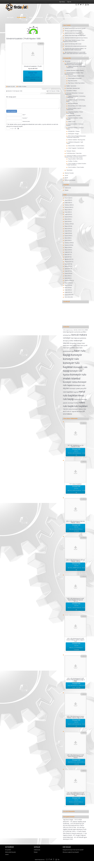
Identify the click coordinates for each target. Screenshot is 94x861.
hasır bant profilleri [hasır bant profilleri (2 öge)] (69, 348)
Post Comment (11, 111)
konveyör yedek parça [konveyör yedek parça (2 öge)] (77, 388)
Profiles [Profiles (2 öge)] (76, 403)
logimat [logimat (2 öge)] (76, 392)
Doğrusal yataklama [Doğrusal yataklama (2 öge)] (80, 338)
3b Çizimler (50, 17)
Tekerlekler (69, 170)
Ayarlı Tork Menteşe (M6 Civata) (73, 44)
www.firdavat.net (39, 859)
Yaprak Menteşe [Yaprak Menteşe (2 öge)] (77, 411)
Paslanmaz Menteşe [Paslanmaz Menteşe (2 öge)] (80, 399)
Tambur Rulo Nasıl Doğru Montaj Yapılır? (75, 35)
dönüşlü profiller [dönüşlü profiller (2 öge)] (68, 341)
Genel (66, 175)
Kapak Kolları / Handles (74, 115)
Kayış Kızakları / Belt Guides (75, 159)
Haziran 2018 (68, 245)
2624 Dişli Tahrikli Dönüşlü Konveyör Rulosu (76, 38)
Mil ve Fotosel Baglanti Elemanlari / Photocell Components (76, 136)
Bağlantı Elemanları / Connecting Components (75, 66)
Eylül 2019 (67, 221)
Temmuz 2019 (68, 224)
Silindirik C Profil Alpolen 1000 (14, 91)
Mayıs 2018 (68, 247)
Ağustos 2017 (68, 259)
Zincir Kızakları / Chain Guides (76, 167)
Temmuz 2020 (68, 205)
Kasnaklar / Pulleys (71, 90)
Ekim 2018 (67, 238)
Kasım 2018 (68, 235)
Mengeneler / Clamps (74, 131)
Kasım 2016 (68, 273)
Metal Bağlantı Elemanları (75, 78)
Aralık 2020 (67, 202)
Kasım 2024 (68, 198)
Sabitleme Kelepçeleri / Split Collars (74, 142)
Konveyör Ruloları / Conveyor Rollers (75, 128)
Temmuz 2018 (68, 242)
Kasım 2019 (68, 217)
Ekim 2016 (67, 276)
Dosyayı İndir (33, 76)
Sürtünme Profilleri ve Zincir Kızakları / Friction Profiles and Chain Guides (76, 156)
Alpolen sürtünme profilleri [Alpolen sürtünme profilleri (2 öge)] (77, 332)
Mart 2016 (67, 287)
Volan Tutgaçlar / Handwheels (76, 148)
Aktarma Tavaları (69, 173)
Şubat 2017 (67, 268)
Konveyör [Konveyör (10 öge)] (76, 355)
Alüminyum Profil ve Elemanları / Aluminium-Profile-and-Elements (74, 63)
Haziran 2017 (68, 261)
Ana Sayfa (10, 17)
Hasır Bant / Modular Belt (73, 88)
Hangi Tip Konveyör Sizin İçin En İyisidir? (75, 28)
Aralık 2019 (67, 214)
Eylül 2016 (67, 278)
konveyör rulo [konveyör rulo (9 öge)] (71, 358)
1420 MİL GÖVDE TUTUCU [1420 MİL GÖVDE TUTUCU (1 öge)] (79, 330)
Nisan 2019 (67, 228)
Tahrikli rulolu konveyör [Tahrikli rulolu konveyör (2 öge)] (70, 409)
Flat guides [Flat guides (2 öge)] (73, 343)
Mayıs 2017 (68, 264)
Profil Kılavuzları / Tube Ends (74, 153)
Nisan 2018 (67, 250)
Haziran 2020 (68, 207)
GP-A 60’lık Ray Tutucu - (70, 831)
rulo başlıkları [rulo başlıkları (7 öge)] (81, 406)
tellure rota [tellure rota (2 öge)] (82, 409)
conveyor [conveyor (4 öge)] (67, 338)
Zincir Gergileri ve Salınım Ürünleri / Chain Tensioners (76, 164)
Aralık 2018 (67, 233)
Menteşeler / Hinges (73, 133)
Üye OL (69, 2)
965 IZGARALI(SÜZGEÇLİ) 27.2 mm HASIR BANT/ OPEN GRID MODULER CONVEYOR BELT (75, 52)
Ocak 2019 (67, 231)
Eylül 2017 (67, 257)
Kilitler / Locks (71, 121)
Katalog (76, 17)
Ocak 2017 (67, 271)
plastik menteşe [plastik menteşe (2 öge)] (68, 403)
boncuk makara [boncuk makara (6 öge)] (79, 334)
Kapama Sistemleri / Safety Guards (74, 118)
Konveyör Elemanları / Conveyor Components (74, 93)
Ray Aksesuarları (72, 80)
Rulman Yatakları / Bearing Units (76, 139)
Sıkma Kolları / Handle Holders (76, 145)
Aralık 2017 (67, 252)
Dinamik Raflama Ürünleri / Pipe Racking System (74, 73)
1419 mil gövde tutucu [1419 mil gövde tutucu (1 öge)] (68, 330)
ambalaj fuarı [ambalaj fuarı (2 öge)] (67, 335)
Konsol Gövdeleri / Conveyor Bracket (74, 124)
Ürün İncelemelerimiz (36, 17)
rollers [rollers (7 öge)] (82, 402)
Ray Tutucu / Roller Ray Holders (76, 83)
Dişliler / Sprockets (71, 86)
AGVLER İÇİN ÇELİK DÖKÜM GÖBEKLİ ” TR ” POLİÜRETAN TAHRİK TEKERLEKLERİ (75, 49)
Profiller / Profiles (22, 86)
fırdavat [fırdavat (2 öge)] (79, 343)
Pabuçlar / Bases (70, 151)
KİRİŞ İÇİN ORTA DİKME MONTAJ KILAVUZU (76, 46)
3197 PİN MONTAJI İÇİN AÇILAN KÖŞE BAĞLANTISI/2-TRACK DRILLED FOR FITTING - (73, 825)
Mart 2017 (67, 266)
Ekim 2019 (67, 219)
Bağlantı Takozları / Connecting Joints (75, 100)
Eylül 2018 (67, 240)
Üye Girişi (62, 2)
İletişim (66, 190)
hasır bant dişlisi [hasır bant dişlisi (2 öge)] (71, 345)
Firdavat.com (21, 17)
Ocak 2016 (67, 290)
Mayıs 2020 (68, 209)
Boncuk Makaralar (73, 103)
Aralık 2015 (67, 292)
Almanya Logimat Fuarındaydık (73, 30)
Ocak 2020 (67, 212)
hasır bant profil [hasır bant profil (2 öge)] (82, 345)
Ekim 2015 (67, 297)
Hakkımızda (68, 188)
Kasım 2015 (68, 294)
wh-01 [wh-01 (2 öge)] (69, 411)
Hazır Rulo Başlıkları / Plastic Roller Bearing (74, 112)
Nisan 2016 (67, 285)
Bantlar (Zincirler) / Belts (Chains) (75, 70)
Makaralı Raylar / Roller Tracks (76, 76)
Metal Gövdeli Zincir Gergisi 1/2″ (73, 33)
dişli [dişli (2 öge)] (72, 338)
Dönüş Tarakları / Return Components (73, 108)
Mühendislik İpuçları (63, 17)
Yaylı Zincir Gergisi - (68, 819)
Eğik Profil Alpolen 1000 (53, 91)
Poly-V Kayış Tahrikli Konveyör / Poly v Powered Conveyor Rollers (74, 40)
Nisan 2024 (67, 200)
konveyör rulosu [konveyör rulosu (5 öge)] (70, 382)
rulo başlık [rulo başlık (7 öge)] (68, 406)
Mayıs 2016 (68, 283)
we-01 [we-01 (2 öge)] (65, 411)
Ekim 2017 (67, 254)
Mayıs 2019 (68, 226)
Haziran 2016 (68, 280)
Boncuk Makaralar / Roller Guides (77, 106)
